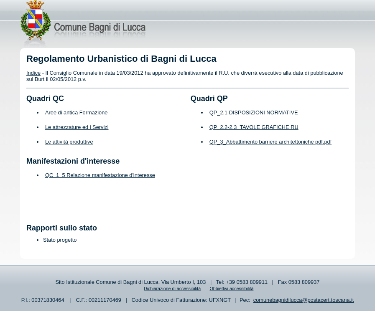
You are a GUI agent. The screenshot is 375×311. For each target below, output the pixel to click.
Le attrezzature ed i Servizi (77, 127)
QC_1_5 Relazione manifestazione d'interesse (100, 175)
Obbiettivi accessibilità (232, 288)
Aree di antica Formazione (76, 112)
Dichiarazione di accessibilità (172, 288)
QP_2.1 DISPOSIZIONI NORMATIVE (253, 112)
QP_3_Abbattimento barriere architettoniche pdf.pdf (270, 142)
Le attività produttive (69, 142)
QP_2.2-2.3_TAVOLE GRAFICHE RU (253, 127)
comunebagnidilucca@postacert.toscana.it (303, 300)
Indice (33, 73)
